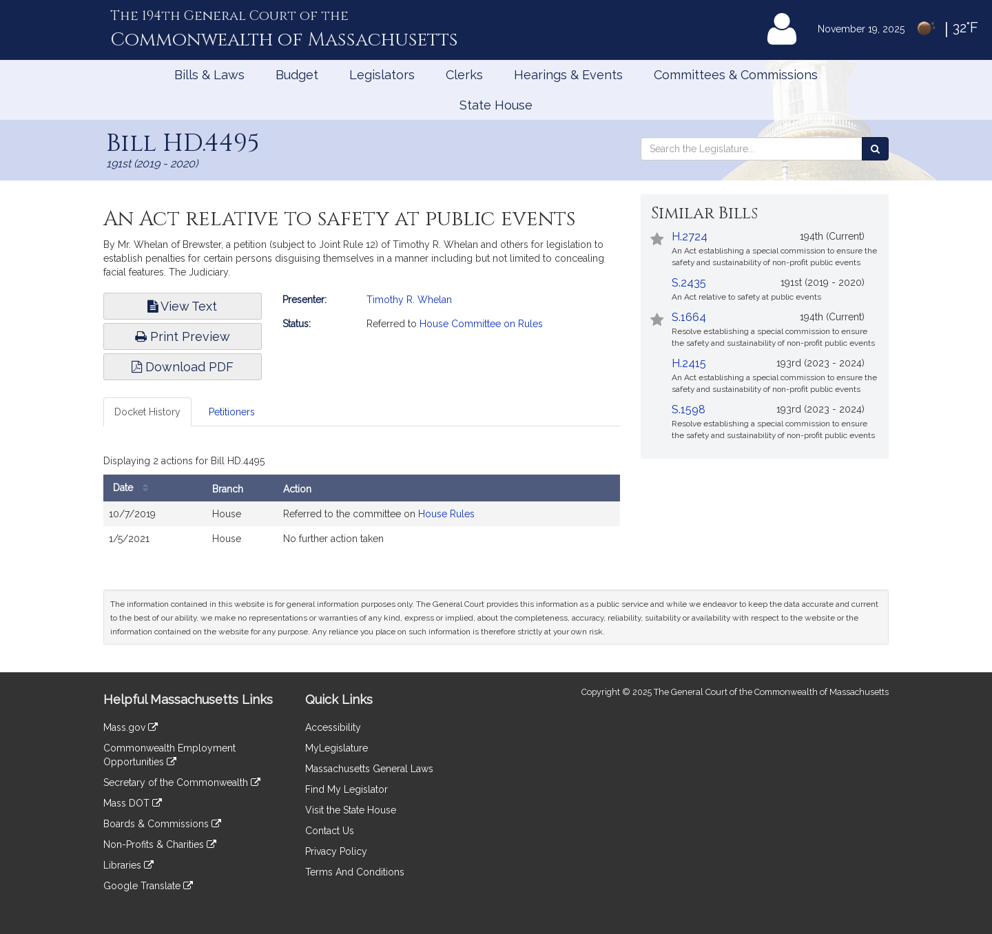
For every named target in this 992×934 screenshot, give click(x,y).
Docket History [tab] (147, 411)
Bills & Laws (209, 75)
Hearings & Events (568, 75)
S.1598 (688, 409)
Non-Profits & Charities (159, 844)
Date (134, 488)
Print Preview (182, 336)
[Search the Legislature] (875, 148)
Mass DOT (132, 803)
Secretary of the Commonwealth (181, 782)
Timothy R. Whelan (409, 299)
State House (496, 105)
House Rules (446, 513)
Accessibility (333, 727)
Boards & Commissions (162, 823)
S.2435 (689, 282)
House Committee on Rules (481, 323)
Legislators (382, 75)
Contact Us (329, 830)
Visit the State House (350, 810)
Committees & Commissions (736, 75)
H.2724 (689, 236)
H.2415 (689, 363)
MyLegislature (336, 748)
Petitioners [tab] (232, 411)
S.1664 (689, 317)
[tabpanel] (361, 504)
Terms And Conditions (354, 872)
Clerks (464, 75)
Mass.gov (130, 727)
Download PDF (183, 367)
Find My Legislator (346, 789)
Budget (297, 75)
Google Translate (148, 885)
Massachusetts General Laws (369, 768)
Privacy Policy (336, 851)
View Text (182, 306)
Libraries (128, 865)
